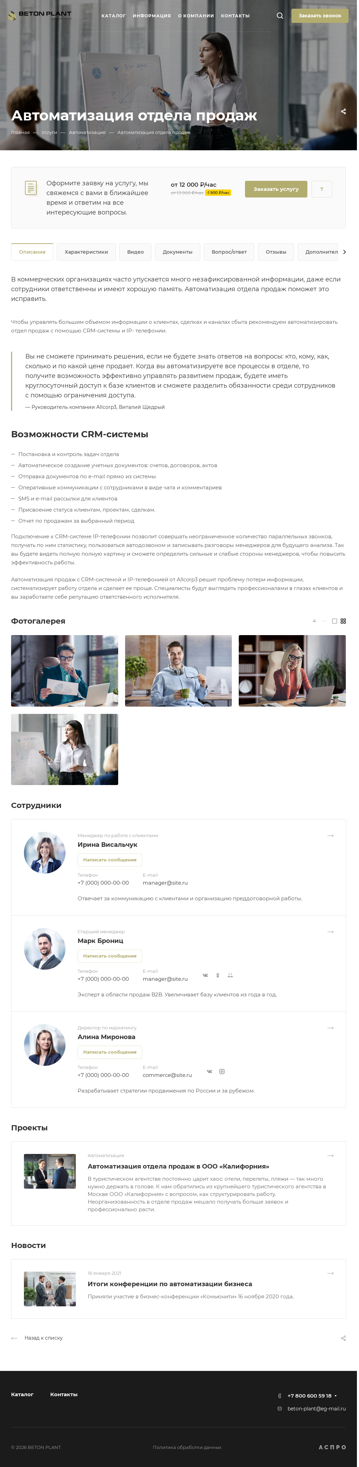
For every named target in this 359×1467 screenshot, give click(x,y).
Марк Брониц (100, 941)
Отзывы (276, 252)
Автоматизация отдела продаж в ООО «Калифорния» (178, 1166)
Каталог (22, 1394)
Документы (178, 252)
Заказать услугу (276, 189)
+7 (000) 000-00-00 (103, 882)
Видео (135, 252)
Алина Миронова (106, 1037)
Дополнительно (326, 252)
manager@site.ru (165, 882)
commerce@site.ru (167, 1075)
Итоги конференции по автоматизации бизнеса (170, 1284)
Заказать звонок (320, 15)
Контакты (64, 1394)
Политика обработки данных (187, 1447)
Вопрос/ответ (229, 252)
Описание (32, 252)
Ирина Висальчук (108, 845)
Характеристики (86, 252)
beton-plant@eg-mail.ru (317, 1409)
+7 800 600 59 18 (310, 1395)
